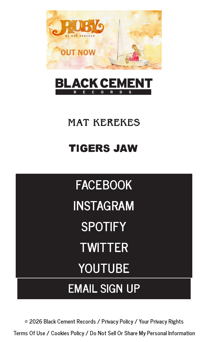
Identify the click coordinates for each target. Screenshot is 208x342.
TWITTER (104, 246)
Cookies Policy (67, 332)
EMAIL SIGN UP (104, 280)
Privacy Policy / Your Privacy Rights (143, 321)
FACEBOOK (104, 184)
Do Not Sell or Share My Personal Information (142, 332)
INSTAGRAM (104, 205)
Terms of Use (30, 332)
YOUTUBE (103, 267)
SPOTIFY (104, 225)
